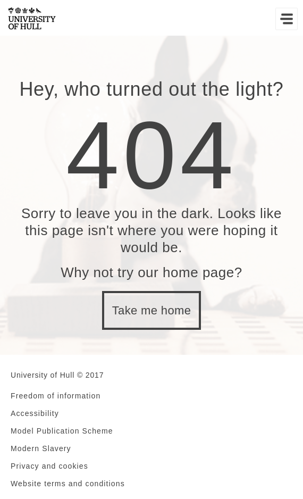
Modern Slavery (41, 448)
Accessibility (35, 413)
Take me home (151, 310)
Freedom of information (55, 396)
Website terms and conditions (68, 483)
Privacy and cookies (49, 466)
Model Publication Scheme (62, 431)
